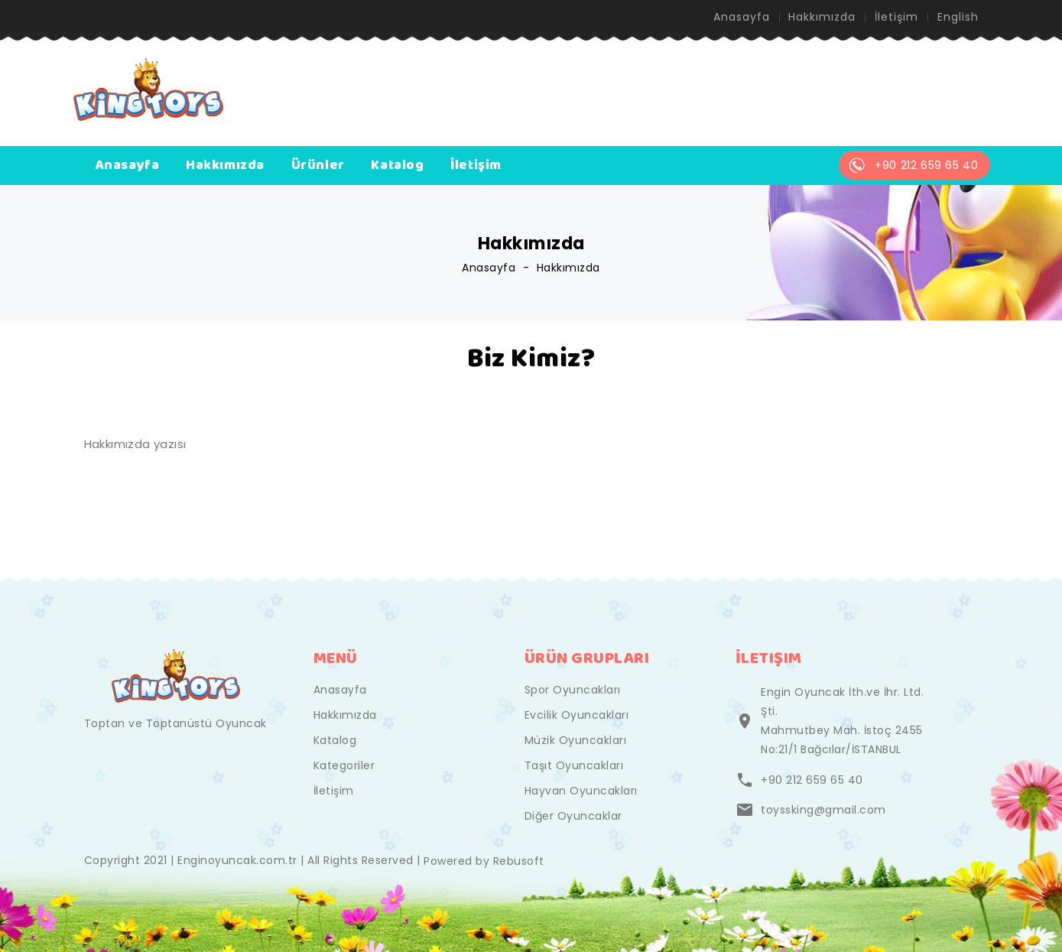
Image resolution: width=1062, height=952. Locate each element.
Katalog (397, 165)
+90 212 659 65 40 (812, 780)
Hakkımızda (822, 16)
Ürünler (318, 165)
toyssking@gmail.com (823, 810)
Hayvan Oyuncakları (581, 791)
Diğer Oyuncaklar (573, 816)
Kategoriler (344, 765)
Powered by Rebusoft (484, 861)
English (958, 16)
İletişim (896, 16)
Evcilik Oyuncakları (577, 715)
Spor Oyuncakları (573, 690)
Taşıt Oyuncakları (574, 765)
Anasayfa (741, 16)
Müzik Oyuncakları (576, 740)
